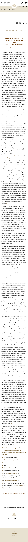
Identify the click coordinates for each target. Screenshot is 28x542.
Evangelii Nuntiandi (11, 473)
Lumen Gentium (5, 156)
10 (10, 336)
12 (2, 404)
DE (7, 30)
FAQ (14, 531)
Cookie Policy (14, 535)
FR (16, 30)
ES (13, 30)
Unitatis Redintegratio (6, 158)
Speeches (3, 9)
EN (10, 30)
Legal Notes (14, 533)
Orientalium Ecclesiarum (16, 156)
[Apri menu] (26, 3)
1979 (7, 9)
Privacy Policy (14, 537)
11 (2, 373)
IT (18, 30)
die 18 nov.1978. (13, 452)
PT (21, 30)
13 (11, 423)
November (12, 9)
